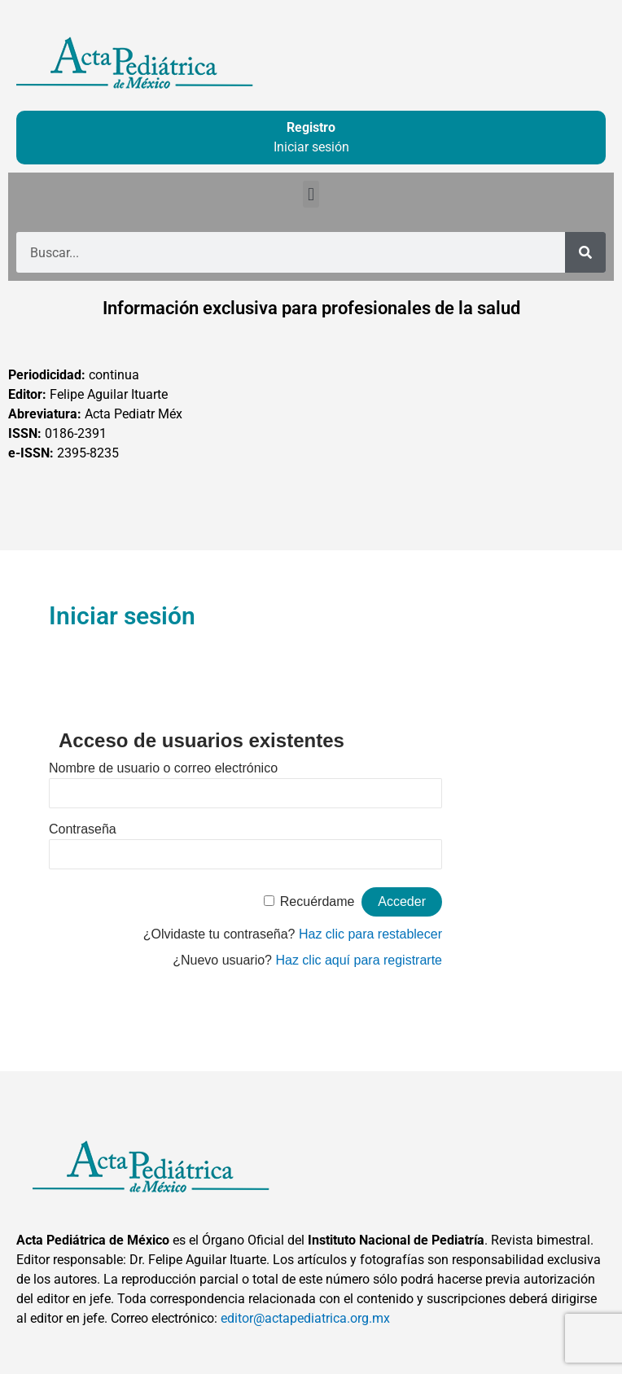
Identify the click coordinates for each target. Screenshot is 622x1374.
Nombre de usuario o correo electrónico (163, 768)
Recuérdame (317, 901)
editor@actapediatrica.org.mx (305, 1318)
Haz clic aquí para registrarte (358, 960)
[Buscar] (585, 252)
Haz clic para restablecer (370, 934)
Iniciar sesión (311, 147)
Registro (311, 127)
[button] (310, 194)
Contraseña (82, 829)
